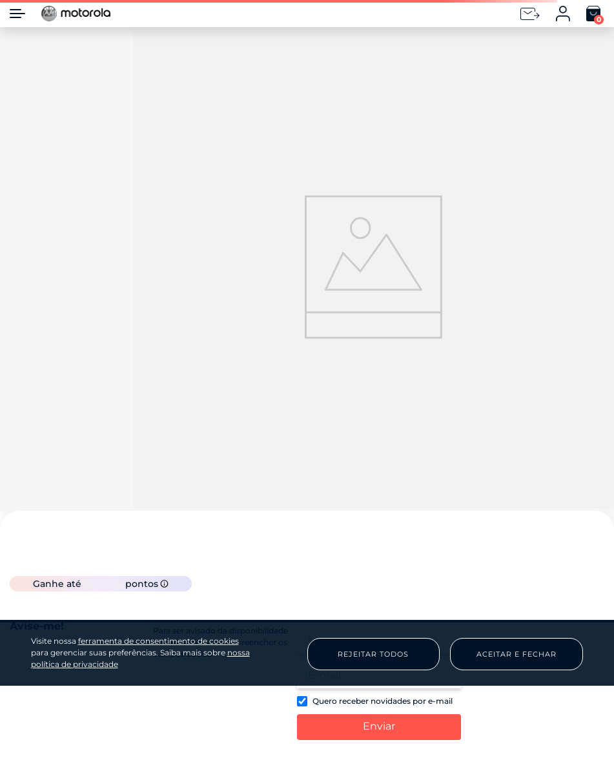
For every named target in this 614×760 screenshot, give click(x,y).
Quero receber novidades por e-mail (382, 701)
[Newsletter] (530, 14)
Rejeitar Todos (373, 654)
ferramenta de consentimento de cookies (158, 641)
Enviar (379, 726)
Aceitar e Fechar (516, 654)
